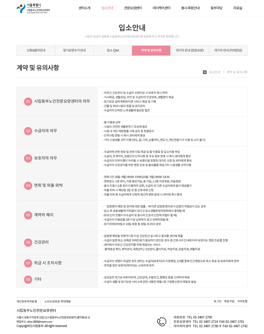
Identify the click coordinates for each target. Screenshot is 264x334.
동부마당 (216, 8)
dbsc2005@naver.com (39, 321)
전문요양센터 (133, 8)
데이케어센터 (161, 8)
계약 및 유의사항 (151, 50)
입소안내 (107, 8)
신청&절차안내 (36, 50)
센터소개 (84, 8)
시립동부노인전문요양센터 (36, 311)
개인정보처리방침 (26, 301)
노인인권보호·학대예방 (58, 301)
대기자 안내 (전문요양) (189, 50)
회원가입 (229, 301)
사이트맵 (242, 301)
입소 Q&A (113, 50)
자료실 (237, 8)
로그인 (217, 301)
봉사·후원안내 (190, 8)
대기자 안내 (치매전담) (228, 50)
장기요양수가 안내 (74, 50)
